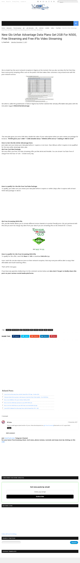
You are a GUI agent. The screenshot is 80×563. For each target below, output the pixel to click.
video (52, 28)
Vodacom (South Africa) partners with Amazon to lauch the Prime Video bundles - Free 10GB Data (26, 402)
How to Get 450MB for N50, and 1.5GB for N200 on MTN (17, 405)
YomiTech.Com (10, 443)
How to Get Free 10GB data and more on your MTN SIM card (18, 408)
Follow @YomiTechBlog (9, 539)
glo (24, 28)
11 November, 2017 (72, 427)
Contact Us (23, 1)
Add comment (10, 438)
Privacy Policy (15, 1)
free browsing (17, 28)
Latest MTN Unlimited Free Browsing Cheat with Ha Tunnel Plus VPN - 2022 (21, 413)
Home (3, 1)
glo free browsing (49, 431)
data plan (9, 28)
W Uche (9, 427)
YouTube (58, 28)
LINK (3, 447)
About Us (8, 1)
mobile (47, 28)
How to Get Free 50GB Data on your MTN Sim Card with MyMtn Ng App (20, 410)
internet (41, 28)
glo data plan (30, 28)
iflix (36, 28)
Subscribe (40, 502)
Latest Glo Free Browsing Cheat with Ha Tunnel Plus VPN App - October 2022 (21, 399)
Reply (9, 433)
